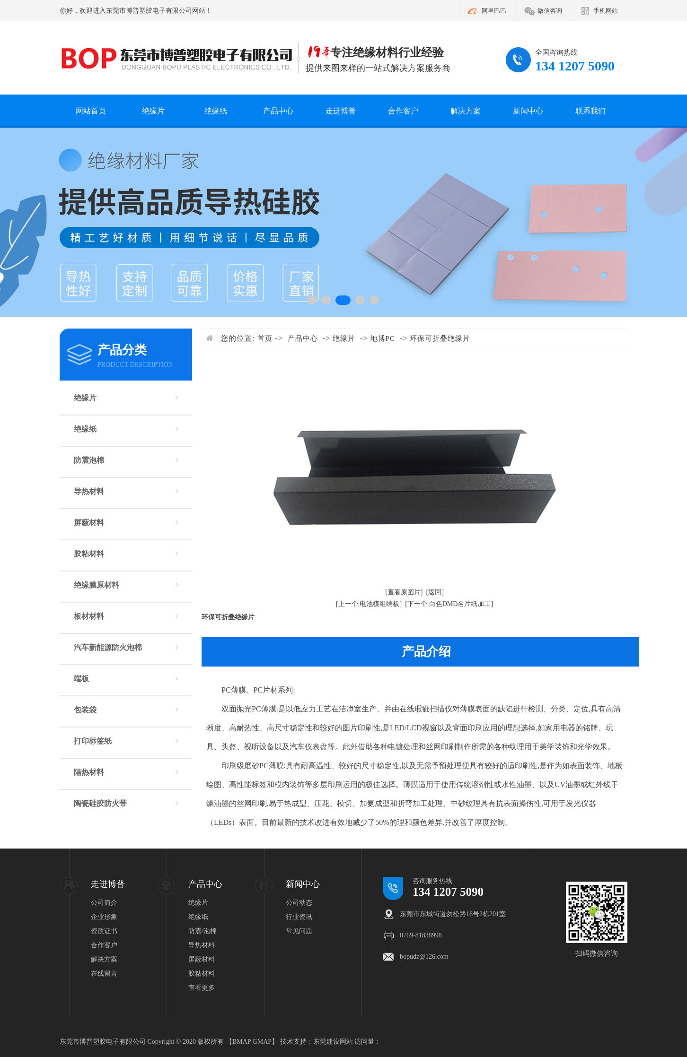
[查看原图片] (404, 592)
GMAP (262, 1041)
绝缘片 (153, 111)
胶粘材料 (89, 554)
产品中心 (278, 111)
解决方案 (465, 111)
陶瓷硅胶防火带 (100, 803)
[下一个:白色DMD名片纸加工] (449, 603)
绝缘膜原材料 (96, 585)
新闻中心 (528, 111)
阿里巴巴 (494, 10)
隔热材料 (89, 772)
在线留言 (104, 973)
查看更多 (201, 987)
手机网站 (605, 10)
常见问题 (299, 931)
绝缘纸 (215, 111)
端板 (81, 679)
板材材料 (89, 616)
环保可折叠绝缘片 (440, 338)
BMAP (241, 1041)
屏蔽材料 (89, 523)
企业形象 (104, 916)
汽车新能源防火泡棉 (108, 647)
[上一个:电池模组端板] (369, 603)
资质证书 (104, 931)
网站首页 (91, 111)
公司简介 (104, 902)
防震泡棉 (89, 460)
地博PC (382, 338)
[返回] (435, 592)
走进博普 (341, 111)
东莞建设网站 (333, 1041)
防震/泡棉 (202, 931)
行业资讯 (299, 916)
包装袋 (85, 710)
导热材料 (89, 491)
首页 (265, 338)
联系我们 (590, 111)
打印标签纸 (93, 741)
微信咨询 (549, 10)
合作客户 (403, 111)
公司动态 (299, 902)
